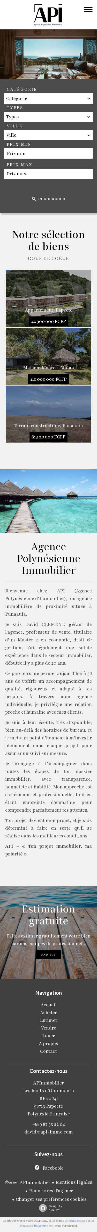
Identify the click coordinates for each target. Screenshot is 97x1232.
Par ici (48, 955)
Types (15, 108)
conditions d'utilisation (33, 1225)
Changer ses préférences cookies (51, 1199)
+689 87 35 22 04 (48, 1124)
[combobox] (48, 98)
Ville (15, 126)
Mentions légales (74, 1182)
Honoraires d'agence (51, 1191)
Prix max (20, 165)
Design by (49, 1208)
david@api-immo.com (48, 1132)
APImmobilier (48, 1083)
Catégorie (22, 89)
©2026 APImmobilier (27, 1182)
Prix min (19, 144)
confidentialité (77, 1220)
